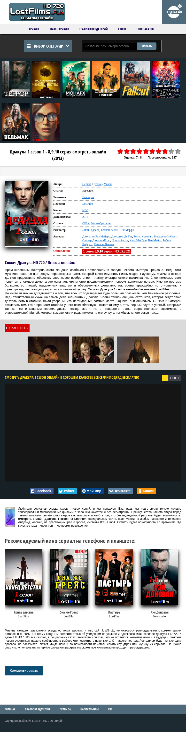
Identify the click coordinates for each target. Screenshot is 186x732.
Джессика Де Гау (121, 236)
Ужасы (108, 184)
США (85, 223)
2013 (85, 217)
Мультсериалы (59, 29)
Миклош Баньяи (104, 244)
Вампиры (88, 197)
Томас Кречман (142, 236)
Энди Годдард (91, 230)
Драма (97, 184)
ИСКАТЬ (147, 46)
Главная (10, 709)
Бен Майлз (155, 240)
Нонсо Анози (120, 240)
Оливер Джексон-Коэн (96, 240)
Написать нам (89, 709)
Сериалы (33, 29)
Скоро (122, 29)
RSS (110, 709)
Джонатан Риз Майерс (96, 236)
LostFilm (87, 203)
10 (178, 151)
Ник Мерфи (127, 230)
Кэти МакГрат (138, 240)
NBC (85, 210)
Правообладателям (37, 709)
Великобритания (101, 223)
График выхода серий (93, 29)
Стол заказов (145, 29)
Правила (65, 709)
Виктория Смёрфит (166, 236)
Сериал (86, 184)
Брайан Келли (109, 230)
